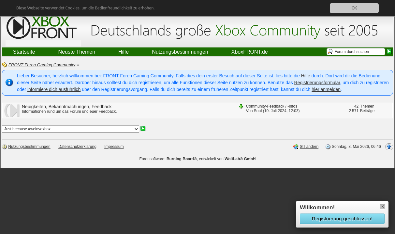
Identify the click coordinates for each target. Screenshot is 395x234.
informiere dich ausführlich (53, 89)
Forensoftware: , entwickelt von (197, 159)
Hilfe (305, 75)
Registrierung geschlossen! (342, 218)
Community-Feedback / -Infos (271, 106)
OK (354, 8)
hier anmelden (326, 89)
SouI (258, 111)
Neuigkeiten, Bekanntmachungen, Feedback (67, 106)
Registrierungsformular (317, 82)
